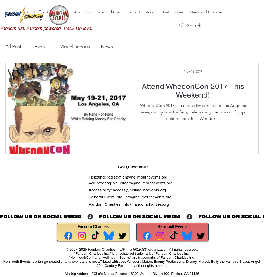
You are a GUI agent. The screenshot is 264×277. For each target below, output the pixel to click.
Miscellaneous (75, 46)
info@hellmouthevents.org (148, 197)
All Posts (14, 46)
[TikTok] (95, 235)
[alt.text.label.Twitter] (122, 235)
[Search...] (216, 25)
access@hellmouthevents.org (139, 190)
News (107, 46)
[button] (82, 12)
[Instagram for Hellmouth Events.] (160, 235)
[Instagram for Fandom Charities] (82, 235)
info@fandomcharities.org (146, 204)
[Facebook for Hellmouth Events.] (146, 235)
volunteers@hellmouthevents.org (142, 183)
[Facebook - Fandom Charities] (68, 235)
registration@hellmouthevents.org (137, 177)
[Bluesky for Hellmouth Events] (187, 235)
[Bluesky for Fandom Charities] (108, 235)
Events (41, 46)
